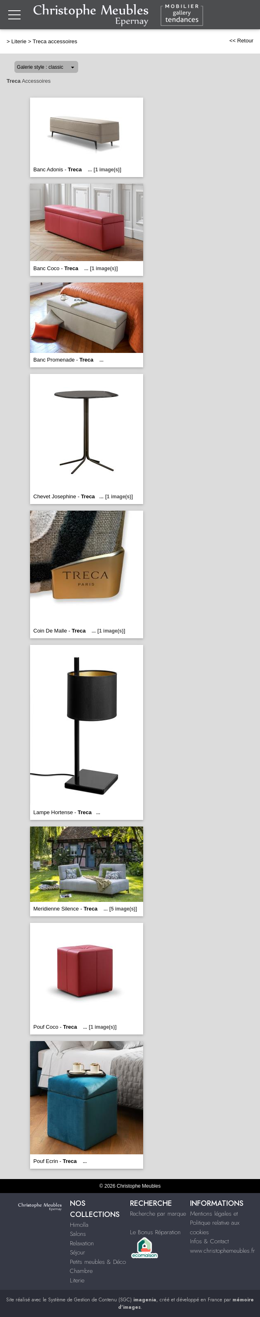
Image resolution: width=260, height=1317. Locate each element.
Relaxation (82, 1243)
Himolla (79, 1224)
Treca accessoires (54, 41)
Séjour (77, 1252)
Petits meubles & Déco (98, 1261)
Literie (19, 41)
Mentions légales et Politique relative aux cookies (214, 1223)
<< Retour (241, 40)
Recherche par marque (158, 1213)
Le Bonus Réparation (155, 1232)
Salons (78, 1233)
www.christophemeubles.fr (222, 1250)
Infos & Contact (209, 1241)
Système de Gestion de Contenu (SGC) (102, 1299)
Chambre (81, 1270)
